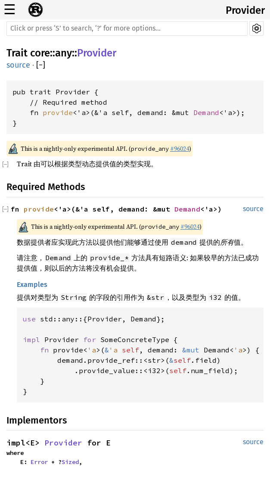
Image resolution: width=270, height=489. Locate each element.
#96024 (179, 148)
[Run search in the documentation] (127, 28)
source (18, 65)
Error (39, 462)
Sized (70, 462)
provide (58, 112)
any (63, 53)
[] (40, 65)
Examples (32, 284)
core (40, 53)
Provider (245, 10)
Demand (206, 112)
